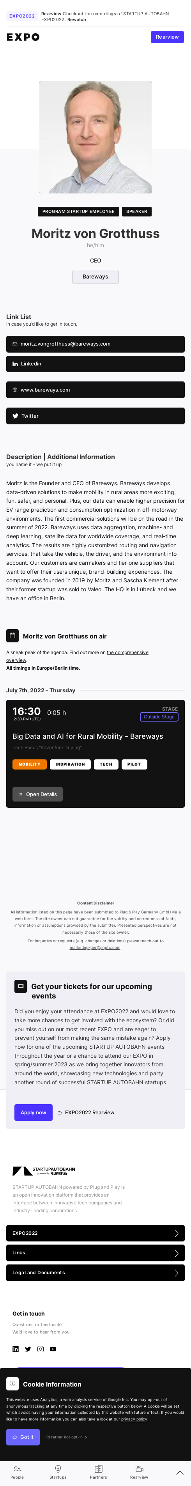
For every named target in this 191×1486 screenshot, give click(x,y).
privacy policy (134, 1419)
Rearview (167, 37)
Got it (23, 1437)
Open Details (37, 794)
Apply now (33, 1112)
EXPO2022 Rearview (86, 1112)
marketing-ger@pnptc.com (95, 947)
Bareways (95, 276)
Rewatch (76, 19)
